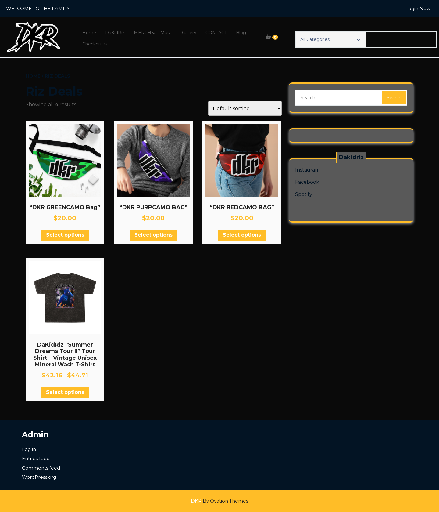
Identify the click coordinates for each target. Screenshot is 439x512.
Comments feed (41, 468)
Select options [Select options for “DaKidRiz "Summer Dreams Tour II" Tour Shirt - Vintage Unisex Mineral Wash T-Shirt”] (65, 392)
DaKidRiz (115, 32)
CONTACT (216, 32)
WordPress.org (39, 477)
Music (166, 32)
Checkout (92, 44)
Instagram (307, 170)
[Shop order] (245, 108)
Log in (29, 449)
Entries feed (36, 458)
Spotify (303, 194)
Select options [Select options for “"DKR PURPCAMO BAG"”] (153, 235)
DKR (219, 501)
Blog (241, 32)
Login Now (417, 8)
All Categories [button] (330, 39)
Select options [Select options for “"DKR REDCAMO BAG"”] (242, 235)
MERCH (142, 32)
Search (394, 97)
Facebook (307, 182)
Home (89, 32)
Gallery (189, 32)
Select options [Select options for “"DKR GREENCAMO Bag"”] (65, 235)
